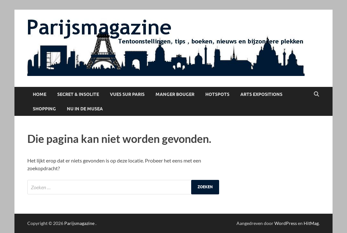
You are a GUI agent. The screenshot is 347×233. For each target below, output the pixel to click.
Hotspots (217, 94)
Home (39, 94)
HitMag (311, 223)
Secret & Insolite (78, 94)
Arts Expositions (261, 94)
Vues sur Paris (127, 94)
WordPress (285, 223)
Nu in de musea (85, 108)
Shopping (44, 108)
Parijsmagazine (79, 223)
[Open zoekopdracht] (316, 94)
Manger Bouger (175, 94)
